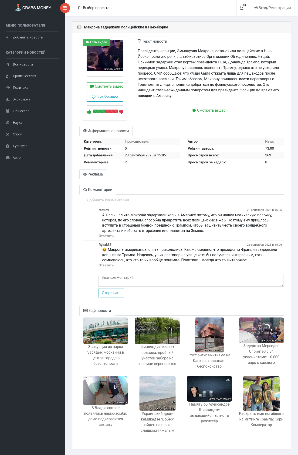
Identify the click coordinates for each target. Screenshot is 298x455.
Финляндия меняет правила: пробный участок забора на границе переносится (157, 355)
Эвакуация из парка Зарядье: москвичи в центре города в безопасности (105, 355)
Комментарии (97, 189)
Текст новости (152, 41)
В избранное (105, 97)
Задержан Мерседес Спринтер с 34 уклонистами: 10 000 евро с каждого (261, 354)
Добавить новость (24, 37)
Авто (13, 157)
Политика (17, 87)
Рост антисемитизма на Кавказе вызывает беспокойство (209, 361)
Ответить (106, 236)
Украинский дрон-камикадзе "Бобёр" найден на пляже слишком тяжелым (157, 422)
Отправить (111, 293)
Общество (18, 111)
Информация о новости (106, 131)
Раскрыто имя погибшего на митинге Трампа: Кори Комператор (261, 419)
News (269, 141)
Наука (14, 122)
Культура (16, 146)
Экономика (18, 99)
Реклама (93, 174)
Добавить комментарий (108, 200)
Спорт (14, 134)
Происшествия (21, 76)
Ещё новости (97, 310)
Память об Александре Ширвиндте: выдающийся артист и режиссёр (209, 412)
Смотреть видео (106, 86)
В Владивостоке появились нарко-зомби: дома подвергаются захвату (105, 416)
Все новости (19, 64)
